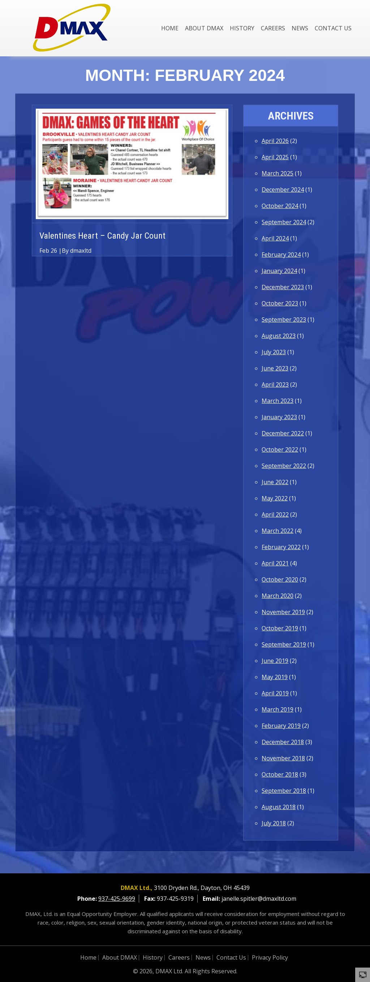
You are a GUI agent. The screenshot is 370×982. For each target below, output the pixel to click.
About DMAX (204, 28)
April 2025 (275, 157)
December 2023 (283, 287)
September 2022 (284, 466)
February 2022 (281, 547)
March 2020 (277, 596)
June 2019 (275, 661)
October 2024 (280, 206)
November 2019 (283, 612)
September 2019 (284, 644)
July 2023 (274, 352)
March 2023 (277, 401)
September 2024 (284, 222)
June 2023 (275, 368)
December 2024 (283, 190)
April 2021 (275, 563)
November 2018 (283, 758)
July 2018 (274, 823)
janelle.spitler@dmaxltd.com (258, 899)
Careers (273, 28)
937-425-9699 (116, 899)
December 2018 (283, 742)
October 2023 (280, 303)
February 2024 (281, 254)
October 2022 (280, 449)
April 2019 (275, 693)
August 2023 (279, 336)
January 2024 (279, 271)
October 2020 (280, 579)
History (242, 28)
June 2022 (275, 482)
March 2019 (277, 709)
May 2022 (275, 498)
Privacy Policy (270, 957)
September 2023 (284, 319)
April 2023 (275, 384)
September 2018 (284, 791)
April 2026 (275, 141)
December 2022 (283, 433)
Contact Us (333, 28)
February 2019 (281, 726)
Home (169, 28)
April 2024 (275, 238)
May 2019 (275, 677)
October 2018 (280, 774)
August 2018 (279, 807)
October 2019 (280, 628)
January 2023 (279, 417)
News (300, 28)
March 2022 (277, 531)
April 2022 (275, 514)
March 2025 (277, 173)
